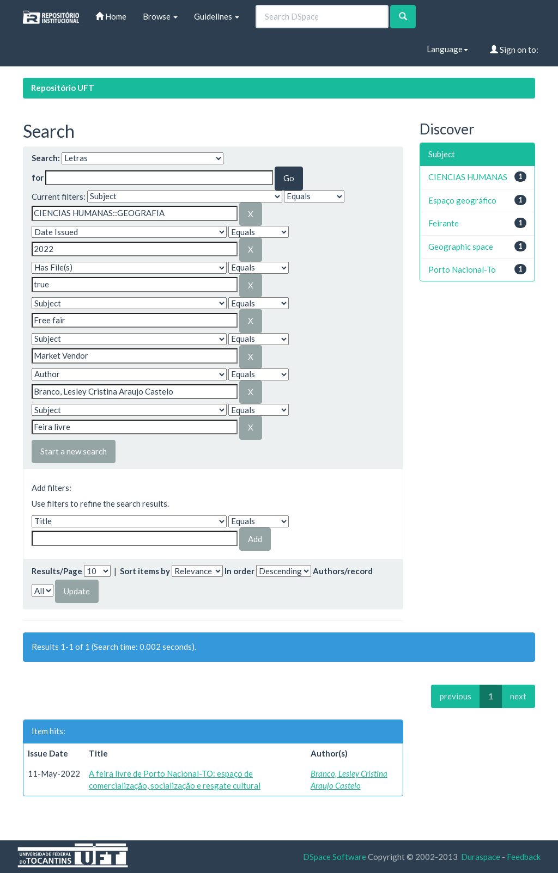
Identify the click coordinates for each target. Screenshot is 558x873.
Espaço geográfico (462, 200)
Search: (46, 158)
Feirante (443, 223)
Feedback (524, 857)
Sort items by (145, 571)
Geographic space (460, 246)
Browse (160, 16)
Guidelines (216, 16)
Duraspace (480, 857)
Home (110, 16)
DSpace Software (334, 857)
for (38, 177)
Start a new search (73, 451)
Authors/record (343, 571)
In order (239, 571)
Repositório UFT (62, 88)
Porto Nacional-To (462, 269)
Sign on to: (514, 49)
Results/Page (57, 571)
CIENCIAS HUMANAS (467, 177)
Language (447, 49)
